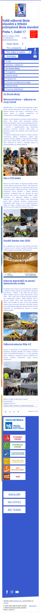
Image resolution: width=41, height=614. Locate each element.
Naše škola (12, 44)
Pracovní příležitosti (14, 89)
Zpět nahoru (33, 606)
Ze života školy (13, 68)
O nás (8, 61)
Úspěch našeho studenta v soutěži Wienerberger (18, 405)
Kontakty (11, 56)
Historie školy (11, 75)
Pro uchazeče (14, 48)
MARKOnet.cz (17, 601)
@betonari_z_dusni (24, 115)
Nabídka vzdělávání (14, 65)
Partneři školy (12, 86)
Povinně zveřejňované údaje (18, 82)
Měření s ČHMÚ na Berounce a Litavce (15, 399)
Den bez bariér (8, 401)
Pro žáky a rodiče (16, 52)
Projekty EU (11, 79)
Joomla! (5, 603)
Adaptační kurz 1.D (9, 403)
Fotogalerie (11, 72)
